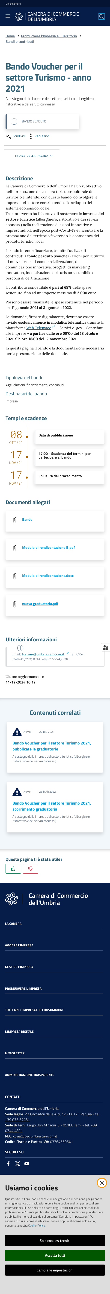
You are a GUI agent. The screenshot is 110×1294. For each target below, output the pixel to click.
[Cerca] (101, 16)
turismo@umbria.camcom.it (45, 654)
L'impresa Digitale (19, 1031)
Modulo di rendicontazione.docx (48, 575)
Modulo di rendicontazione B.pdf (48, 547)
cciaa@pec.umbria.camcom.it (35, 1136)
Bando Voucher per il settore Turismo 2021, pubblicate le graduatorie (51, 746)
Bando (27, 519)
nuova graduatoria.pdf (40, 603)
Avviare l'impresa (19, 945)
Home (10, 36)
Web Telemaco (41, 328)
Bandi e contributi (20, 41)
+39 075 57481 (17, 1119)
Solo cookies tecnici (55, 1240)
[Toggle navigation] (8, 16)
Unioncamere (13, 4)
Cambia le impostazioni (55, 1270)
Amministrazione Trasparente (29, 1075)
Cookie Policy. (37, 1225)
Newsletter (15, 1053)
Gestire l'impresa (19, 967)
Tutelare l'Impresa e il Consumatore (34, 1010)
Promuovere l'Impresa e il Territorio (49, 36)
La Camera (13, 923)
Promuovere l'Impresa (23, 988)
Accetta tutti (55, 1255)
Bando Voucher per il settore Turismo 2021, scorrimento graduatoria (51, 806)
